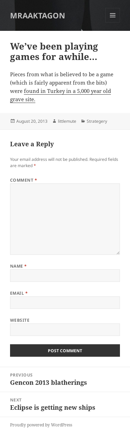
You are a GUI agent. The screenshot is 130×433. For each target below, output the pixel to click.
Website (19, 320)
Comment (23, 180)
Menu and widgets (113, 22)
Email (19, 293)
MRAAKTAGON (37, 15)
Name (18, 266)
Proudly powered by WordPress (41, 425)
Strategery (97, 121)
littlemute (67, 121)
